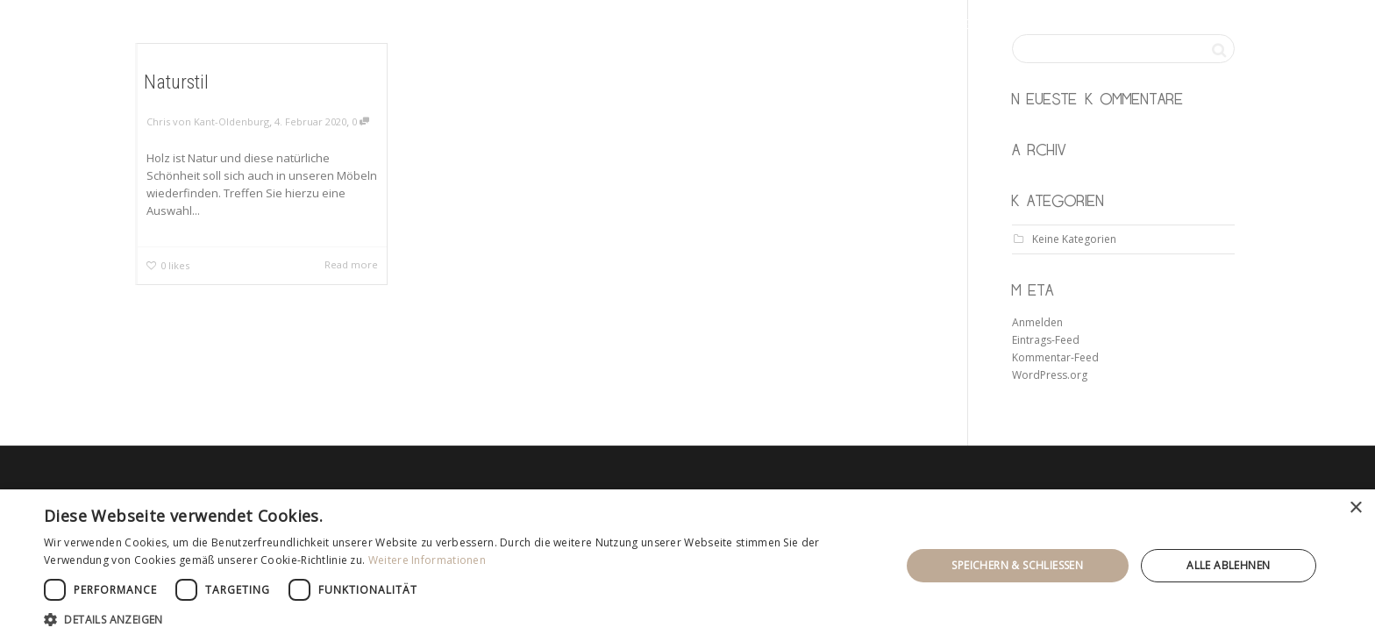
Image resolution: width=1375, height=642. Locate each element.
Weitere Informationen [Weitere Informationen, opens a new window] (427, 560)
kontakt (1158, 26)
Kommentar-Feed (1055, 357)
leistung (940, 26)
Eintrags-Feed (1045, 339)
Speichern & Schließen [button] (1017, 565)
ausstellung (1053, 26)
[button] (459, 619)
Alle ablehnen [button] (1228, 565)
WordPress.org (1049, 374)
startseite (838, 26)
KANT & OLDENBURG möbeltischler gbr (385, 26)
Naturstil (175, 80)
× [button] (1355, 508)
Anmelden (1037, 322)
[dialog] (687, 565)
